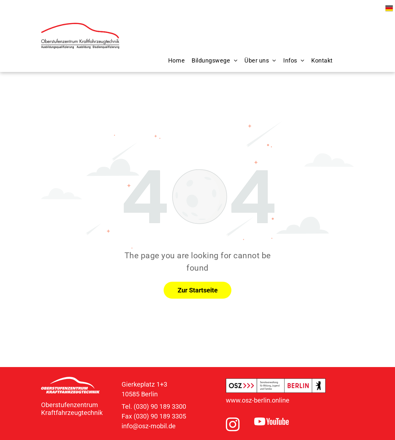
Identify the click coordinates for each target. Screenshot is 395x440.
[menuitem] (173, 60)
